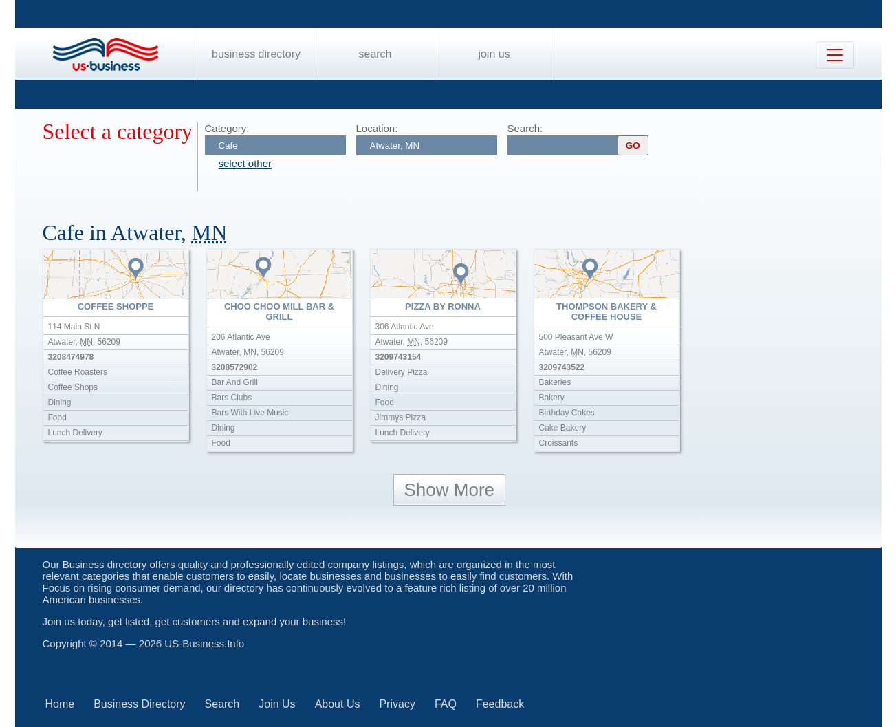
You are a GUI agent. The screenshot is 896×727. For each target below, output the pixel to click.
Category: (227, 128)
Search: (525, 128)
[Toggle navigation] (835, 55)
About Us (337, 704)
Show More (449, 489)
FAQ (446, 704)
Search (374, 54)
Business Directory (256, 54)
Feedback (500, 704)
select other (245, 163)
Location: (377, 128)
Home (60, 704)
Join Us (494, 54)
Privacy (397, 704)
